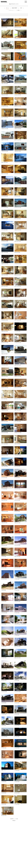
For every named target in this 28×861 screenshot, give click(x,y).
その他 (18, 10)
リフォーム (11, 10)
